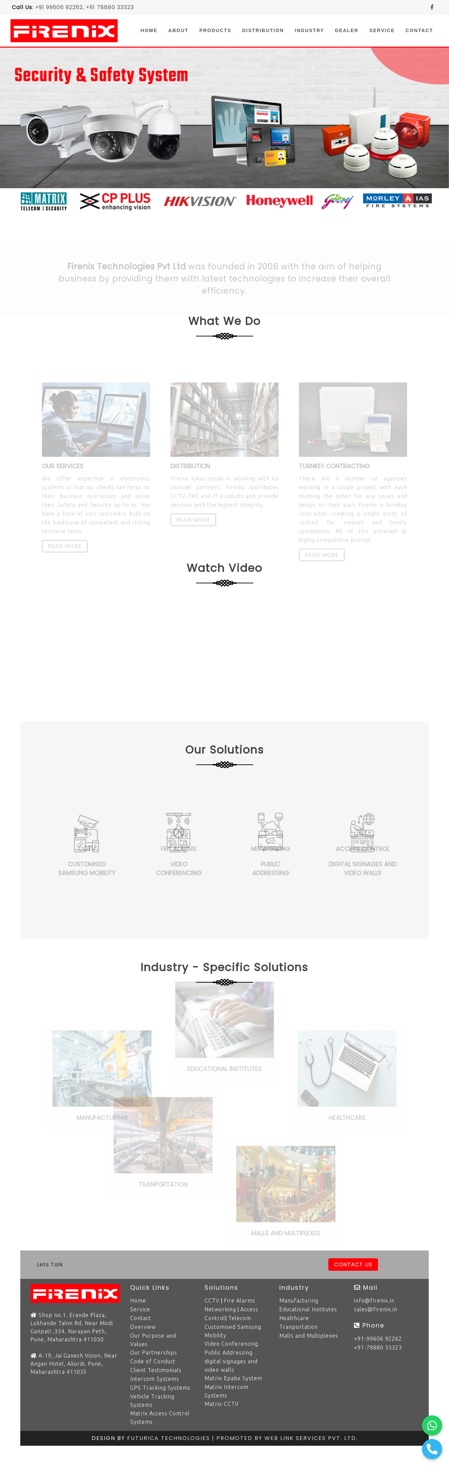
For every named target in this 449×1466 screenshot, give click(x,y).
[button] (33, 132)
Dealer (347, 30)
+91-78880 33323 (378, 1347)
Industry (309, 30)
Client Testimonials (156, 1370)
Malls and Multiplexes (308, 1336)
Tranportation (298, 1327)
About (178, 30)
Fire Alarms (239, 1300)
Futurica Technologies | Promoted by (195, 1438)
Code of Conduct (152, 1361)
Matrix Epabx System (233, 1378)
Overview (143, 1327)
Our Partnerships (153, 1352)
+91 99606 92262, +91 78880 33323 (84, 7)
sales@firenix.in (375, 1309)
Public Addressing (229, 1352)
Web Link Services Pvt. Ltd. (311, 1438)
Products (215, 30)
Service (382, 30)
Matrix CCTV (222, 1404)
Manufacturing (298, 1300)
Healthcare (294, 1318)
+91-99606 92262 (378, 1339)
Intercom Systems (154, 1379)
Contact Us (353, 1264)
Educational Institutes (308, 1309)
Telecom (239, 1318)
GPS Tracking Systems (160, 1388)
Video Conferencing (231, 1344)
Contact (419, 30)
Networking (220, 1309)
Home (152, 30)
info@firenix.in (374, 1300)
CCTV (212, 1300)
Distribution (263, 30)
